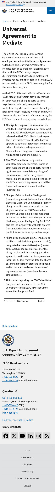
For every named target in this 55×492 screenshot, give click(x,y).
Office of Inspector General (27, 478)
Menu (51, 10)
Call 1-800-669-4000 (12, 397)
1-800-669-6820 (10, 376)
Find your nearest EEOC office (17, 420)
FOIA (28, 450)
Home (6, 21)
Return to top (9, 326)
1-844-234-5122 (10, 380)
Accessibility (27, 471)
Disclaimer (27, 464)
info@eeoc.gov (10, 412)
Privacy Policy (27, 457)
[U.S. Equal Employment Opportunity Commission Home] (21, 10)
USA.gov (27, 485)
